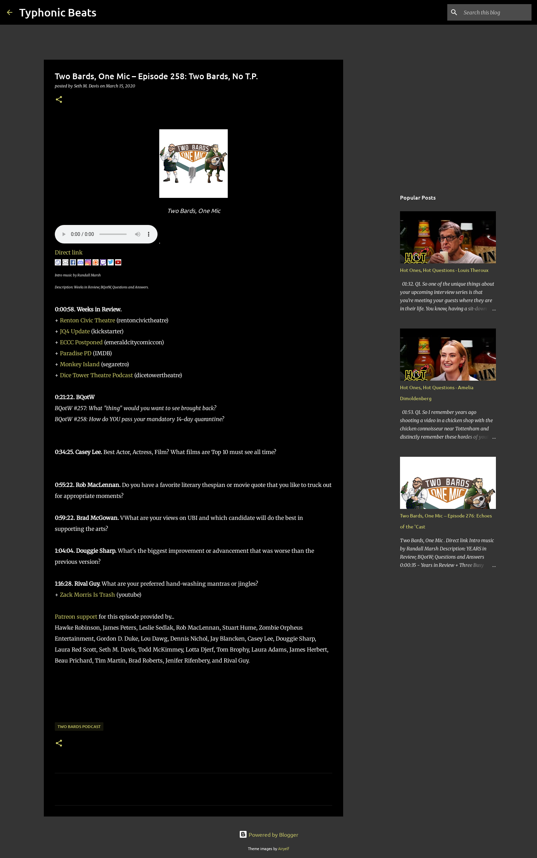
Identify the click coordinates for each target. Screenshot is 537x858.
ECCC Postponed (81, 342)
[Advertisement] (378, 296)
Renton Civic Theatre (87, 320)
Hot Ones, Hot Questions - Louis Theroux (444, 270)
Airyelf (283, 848)
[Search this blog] (496, 12)
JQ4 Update (75, 331)
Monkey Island (80, 364)
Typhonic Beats (58, 12)
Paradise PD (75, 353)
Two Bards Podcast (79, 726)
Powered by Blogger (268, 834)
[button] (59, 100)
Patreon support (76, 616)
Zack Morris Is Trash (87, 594)
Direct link (69, 252)
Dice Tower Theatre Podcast (96, 375)
